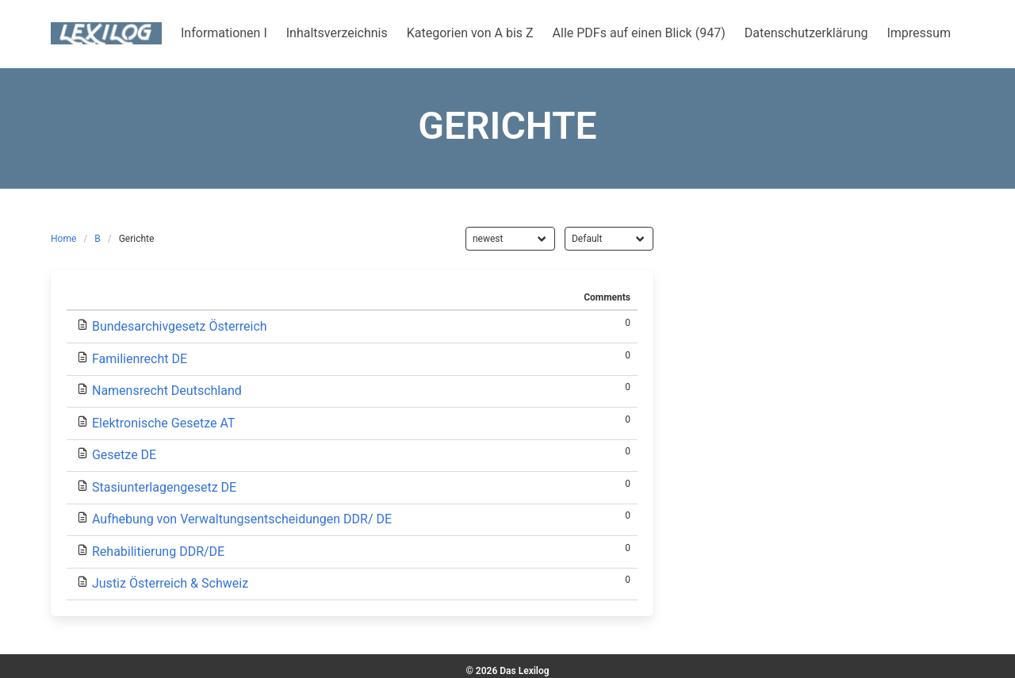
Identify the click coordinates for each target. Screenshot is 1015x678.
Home (63, 238)
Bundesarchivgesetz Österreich (179, 326)
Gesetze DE (124, 454)
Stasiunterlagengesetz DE (164, 487)
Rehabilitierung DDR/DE (158, 551)
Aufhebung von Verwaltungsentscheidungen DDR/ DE (242, 519)
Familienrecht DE (139, 358)
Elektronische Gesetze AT (163, 423)
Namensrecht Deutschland (167, 390)
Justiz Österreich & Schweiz (170, 583)
